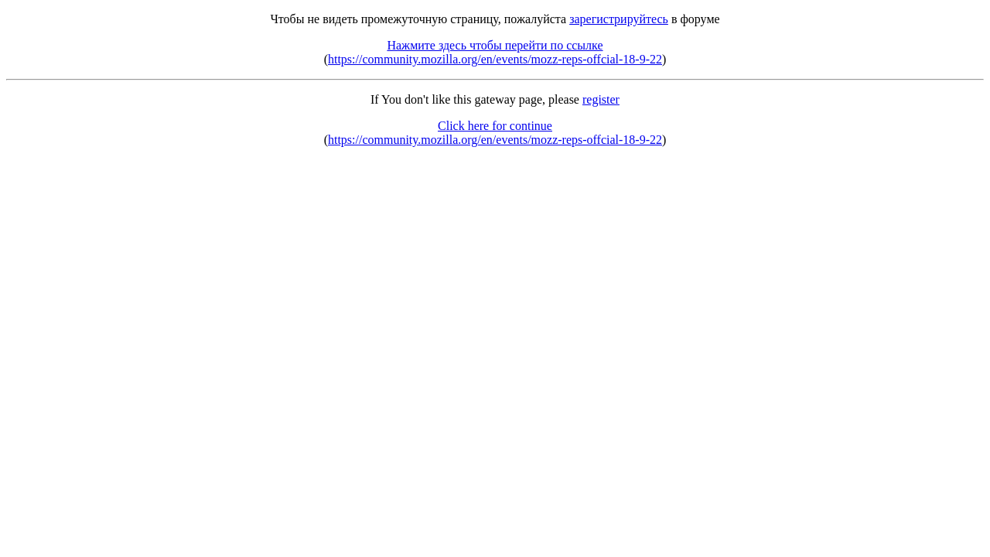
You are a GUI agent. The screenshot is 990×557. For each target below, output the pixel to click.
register (601, 99)
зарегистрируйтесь (618, 19)
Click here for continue (495, 125)
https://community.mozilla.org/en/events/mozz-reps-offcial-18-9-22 (495, 59)
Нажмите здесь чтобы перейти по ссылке (495, 45)
